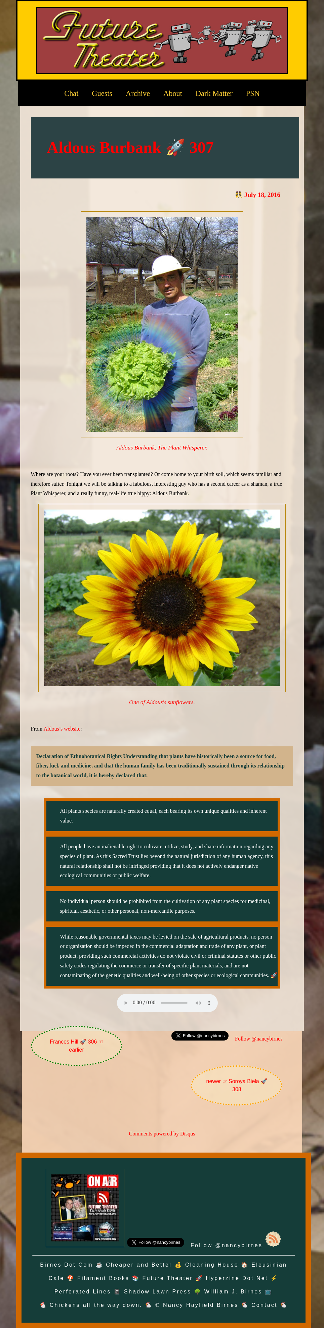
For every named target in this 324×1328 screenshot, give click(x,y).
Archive (138, 93)
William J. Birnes (233, 1291)
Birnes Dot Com (66, 1265)
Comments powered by (162, 1133)
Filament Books (103, 1278)
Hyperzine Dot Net (237, 1278)
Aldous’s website (61, 729)
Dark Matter (214, 93)
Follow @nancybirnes (258, 1039)
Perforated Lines (82, 1291)
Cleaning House (212, 1265)
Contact (264, 1305)
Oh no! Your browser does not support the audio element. (167, 1003)
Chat (71, 93)
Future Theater (168, 1278)
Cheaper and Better (139, 1265)
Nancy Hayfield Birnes (201, 1305)
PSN (253, 93)
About (172, 93)
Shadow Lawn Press (157, 1291)
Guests (102, 93)
